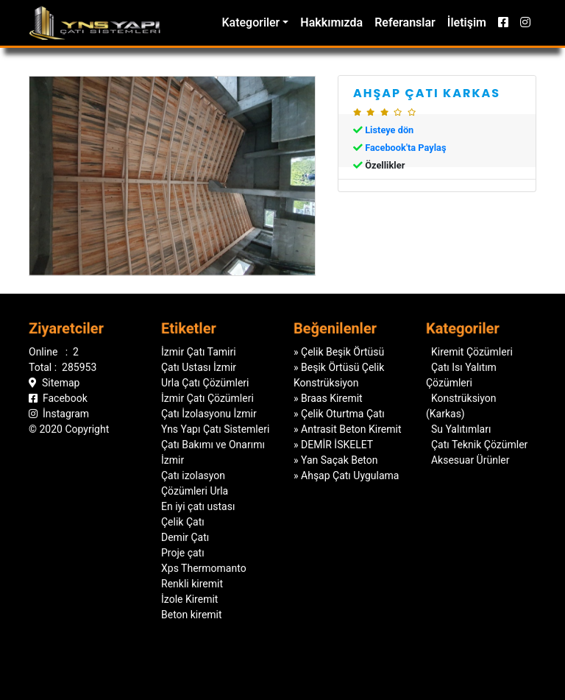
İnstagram (59, 410)
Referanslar (405, 22)
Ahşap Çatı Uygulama (350, 475)
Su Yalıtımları (461, 425)
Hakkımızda (331, 22)
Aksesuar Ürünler (470, 456)
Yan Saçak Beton (339, 460)
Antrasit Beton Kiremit (351, 429)
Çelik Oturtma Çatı (343, 414)
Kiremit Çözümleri (472, 348)
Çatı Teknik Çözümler (479, 441)
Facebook (58, 394)
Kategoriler (250, 22)
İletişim (466, 22)
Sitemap (54, 379)
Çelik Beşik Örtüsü (342, 352)
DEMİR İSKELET (337, 444)
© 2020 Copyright (69, 425)
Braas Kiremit (332, 398)
